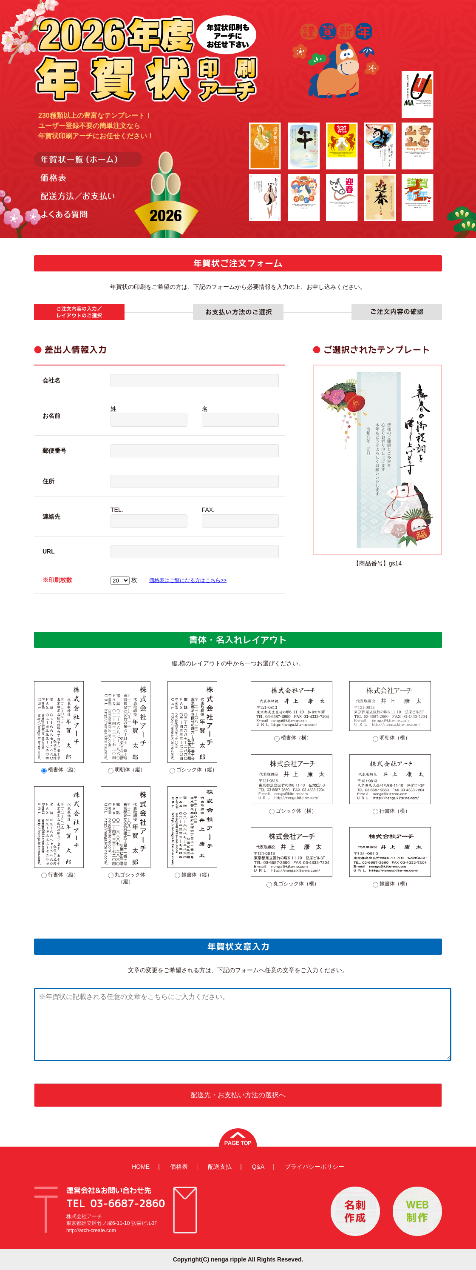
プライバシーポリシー (314, 1166)
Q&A (258, 1166)
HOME (141, 1166)
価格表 (179, 1166)
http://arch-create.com (91, 1230)
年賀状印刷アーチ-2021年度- (146, 57)
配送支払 (220, 1166)
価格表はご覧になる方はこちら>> (188, 580)
